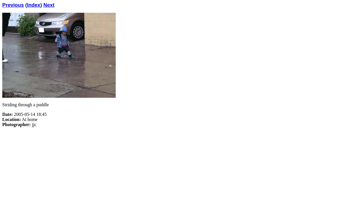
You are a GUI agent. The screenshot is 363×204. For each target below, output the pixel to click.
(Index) (33, 5)
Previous (13, 5)
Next (48, 5)
